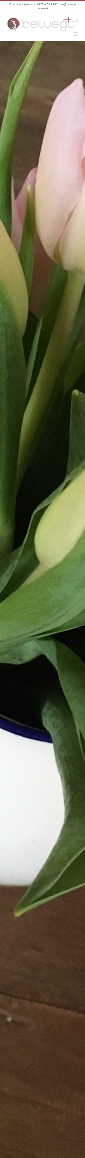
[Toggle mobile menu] (75, 34)
